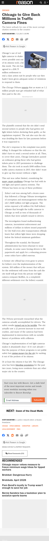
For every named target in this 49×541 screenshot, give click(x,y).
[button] (46, 2)
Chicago (5, 10)
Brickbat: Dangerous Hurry (17, 474)
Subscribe (38, 400)
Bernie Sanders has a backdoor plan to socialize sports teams (24, 494)
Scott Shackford (8, 34)
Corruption (26, 426)
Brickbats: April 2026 (14, 480)
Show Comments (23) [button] (14, 453)
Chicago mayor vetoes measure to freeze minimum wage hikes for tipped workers (23, 467)
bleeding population (25, 365)
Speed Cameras (15, 426)
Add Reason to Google (14, 46)
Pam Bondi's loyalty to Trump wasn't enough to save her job (22, 486)
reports (25, 87)
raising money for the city (23, 353)
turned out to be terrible (26, 325)
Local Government (8, 429)
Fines (18, 429)
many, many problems (12, 181)
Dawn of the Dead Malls (24, 410)
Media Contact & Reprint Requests (16, 447)
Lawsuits (35, 426)
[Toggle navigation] (3, 2)
